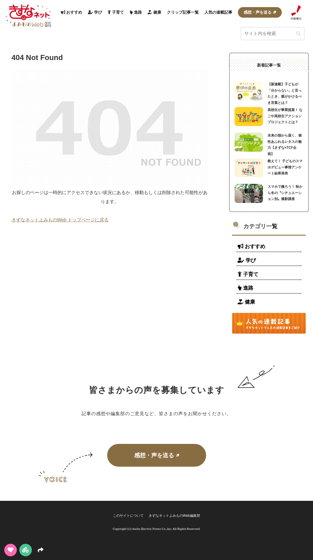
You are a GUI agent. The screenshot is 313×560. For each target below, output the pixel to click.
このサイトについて (128, 516)
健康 (246, 302)
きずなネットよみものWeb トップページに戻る (60, 219)
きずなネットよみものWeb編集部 (174, 516)
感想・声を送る (156, 455)
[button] (298, 34)
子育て (248, 274)
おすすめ (251, 246)
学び (247, 260)
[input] (272, 33)
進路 (245, 288)
